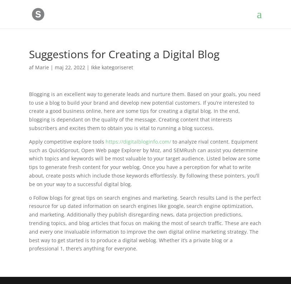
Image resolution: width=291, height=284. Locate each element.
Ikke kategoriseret (112, 67)
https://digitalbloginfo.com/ (138, 141)
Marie (42, 67)
